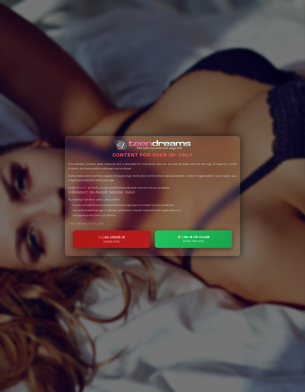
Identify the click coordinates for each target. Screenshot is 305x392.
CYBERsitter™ (78, 192)
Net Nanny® (98, 192)
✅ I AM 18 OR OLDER (193, 239)
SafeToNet (116, 192)
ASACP (130, 192)
